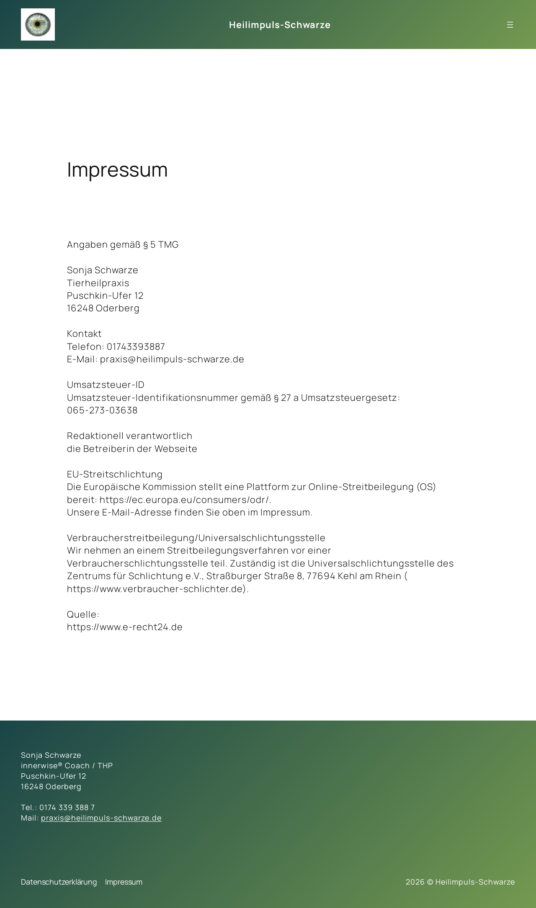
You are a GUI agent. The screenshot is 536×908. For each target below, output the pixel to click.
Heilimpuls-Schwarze (280, 24)
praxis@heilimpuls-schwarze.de (101, 818)
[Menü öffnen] (510, 25)
